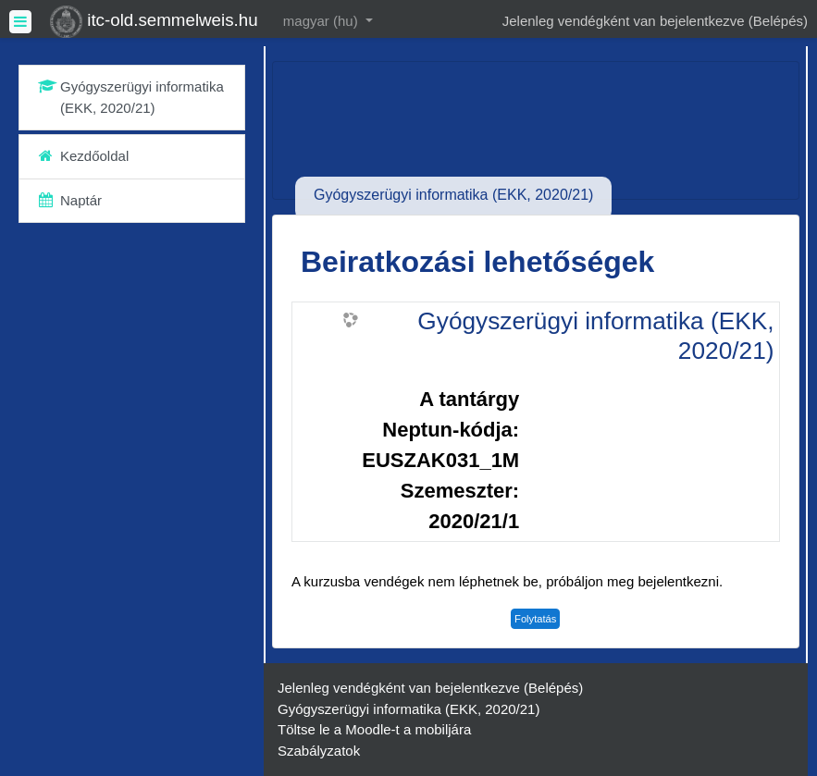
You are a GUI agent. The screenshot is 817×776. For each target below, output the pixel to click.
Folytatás (535, 618)
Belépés (778, 21)
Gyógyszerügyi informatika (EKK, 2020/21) (595, 335)
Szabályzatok (319, 750)
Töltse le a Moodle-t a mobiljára (374, 729)
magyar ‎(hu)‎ (322, 21)
